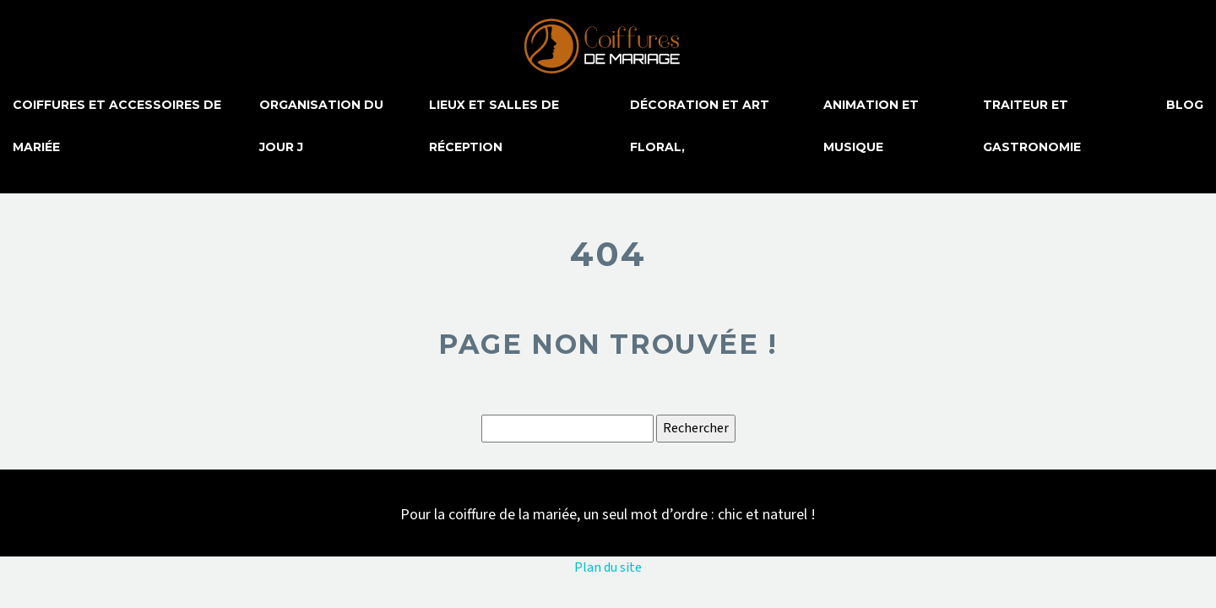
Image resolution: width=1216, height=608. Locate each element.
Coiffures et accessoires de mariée (117, 126)
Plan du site (608, 567)
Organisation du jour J (321, 126)
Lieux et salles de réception (494, 126)
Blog (1184, 104)
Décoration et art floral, (699, 126)
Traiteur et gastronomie (1032, 126)
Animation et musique (871, 126)
